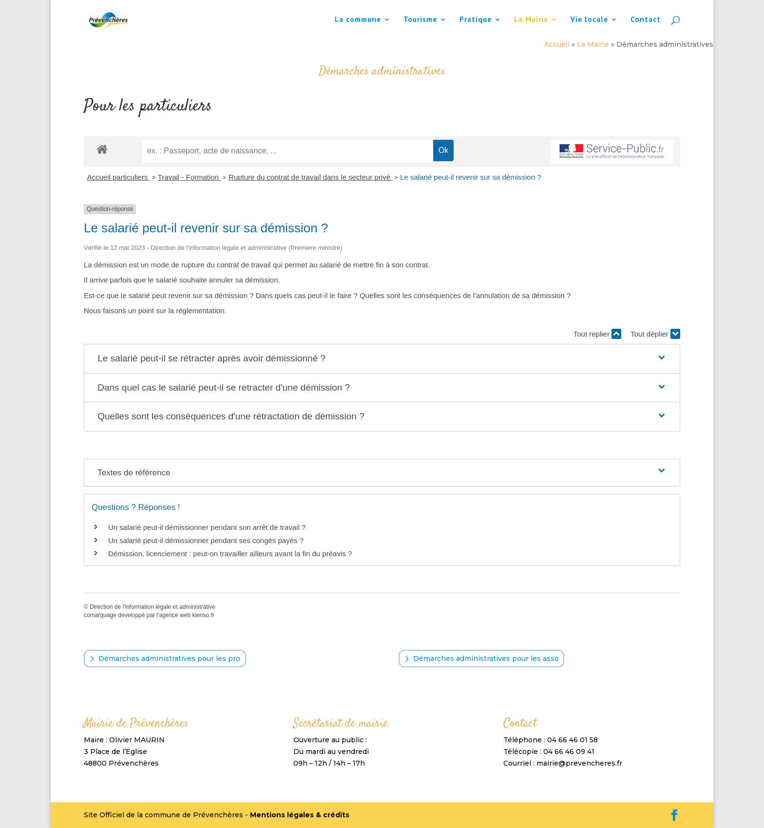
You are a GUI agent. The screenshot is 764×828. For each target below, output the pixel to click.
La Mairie (531, 20)
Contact (645, 20)
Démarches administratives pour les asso (486, 658)
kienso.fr (203, 615)
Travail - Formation (189, 177)
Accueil (557, 44)
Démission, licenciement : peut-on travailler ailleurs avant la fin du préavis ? (230, 553)
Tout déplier (655, 334)
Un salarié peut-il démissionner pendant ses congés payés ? (206, 540)
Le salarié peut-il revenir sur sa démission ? (470, 177)
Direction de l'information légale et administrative (152, 606)
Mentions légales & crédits (299, 814)
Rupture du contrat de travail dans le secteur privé (310, 177)
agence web (175, 615)
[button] (382, 358)
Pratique (475, 20)
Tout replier (597, 334)
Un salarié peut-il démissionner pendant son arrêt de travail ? (207, 527)
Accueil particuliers (118, 177)
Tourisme (420, 20)
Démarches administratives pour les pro (169, 658)
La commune (358, 20)
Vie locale (589, 20)
